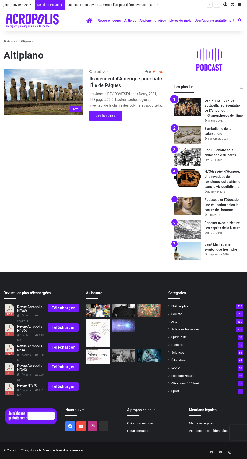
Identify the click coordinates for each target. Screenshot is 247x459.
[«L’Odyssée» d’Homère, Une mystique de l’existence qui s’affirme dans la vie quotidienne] (187, 178)
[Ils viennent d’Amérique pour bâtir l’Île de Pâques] (43, 92)
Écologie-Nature (182, 375)
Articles (130, 20)
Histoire (177, 345)
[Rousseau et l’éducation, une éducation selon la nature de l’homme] (187, 206)
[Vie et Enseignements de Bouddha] (149, 310)
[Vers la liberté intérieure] (98, 310)
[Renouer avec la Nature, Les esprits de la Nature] (187, 229)
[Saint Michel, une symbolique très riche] (187, 251)
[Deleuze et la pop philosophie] (123, 310)
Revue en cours (109, 20)
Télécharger (63, 308)
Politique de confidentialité (208, 430)
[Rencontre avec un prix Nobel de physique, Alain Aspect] (123, 325)
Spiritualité (179, 337)
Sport (175, 391)
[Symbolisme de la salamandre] (187, 135)
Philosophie (179, 306)
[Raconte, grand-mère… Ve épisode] (123, 355)
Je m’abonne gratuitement (214, 20)
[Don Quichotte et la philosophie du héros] (187, 157)
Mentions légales (201, 423)
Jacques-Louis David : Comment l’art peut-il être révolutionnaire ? (112, 5)
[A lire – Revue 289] (98, 333)
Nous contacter (138, 430)
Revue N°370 (27, 386)
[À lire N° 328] (98, 356)
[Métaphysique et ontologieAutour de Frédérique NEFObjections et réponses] (149, 355)
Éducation (178, 360)
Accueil (11, 41)
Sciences (178, 352)
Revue (175, 368)
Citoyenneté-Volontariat (188, 383)
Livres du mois (180, 20)
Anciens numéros (152, 20)
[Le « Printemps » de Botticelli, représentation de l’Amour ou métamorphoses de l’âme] (187, 107)
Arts (174, 321)
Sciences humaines (185, 329)
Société (176, 314)
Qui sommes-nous (140, 423)
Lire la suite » (106, 116)
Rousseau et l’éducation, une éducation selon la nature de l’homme (223, 205)
